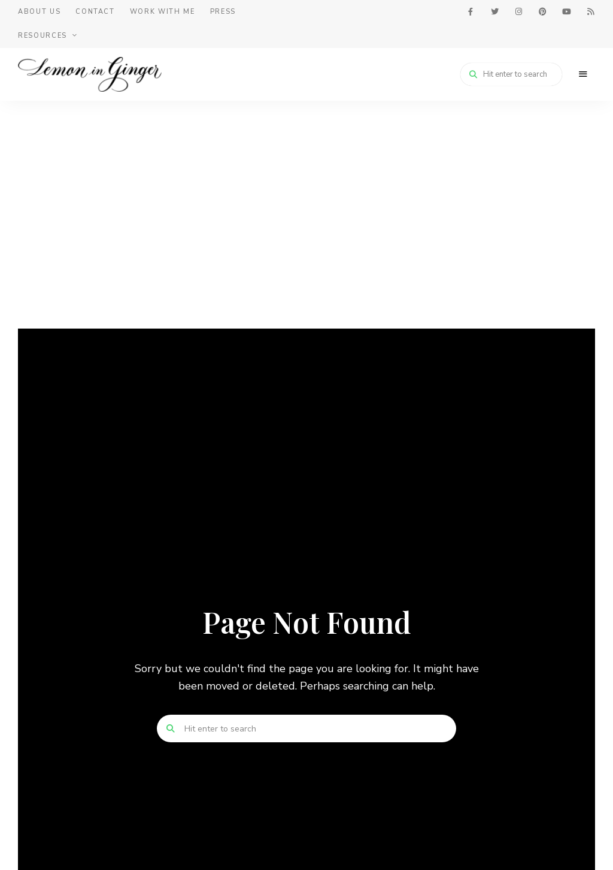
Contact (95, 11)
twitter (494, 12)
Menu (583, 74)
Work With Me (162, 11)
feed (590, 12)
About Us (39, 11)
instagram (518, 12)
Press (223, 11)
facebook (470, 12)
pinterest (542, 12)
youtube (566, 12)
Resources (42, 35)
